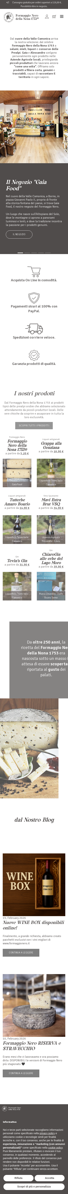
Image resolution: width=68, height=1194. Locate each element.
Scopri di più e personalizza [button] (34, 1186)
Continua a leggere (21, 952)
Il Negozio (19, 234)
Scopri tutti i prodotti (34, 425)
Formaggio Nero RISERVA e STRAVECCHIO (32, 1045)
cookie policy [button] (55, 1147)
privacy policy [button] (47, 1133)
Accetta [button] (49, 1178)
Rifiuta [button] (18, 1178)
